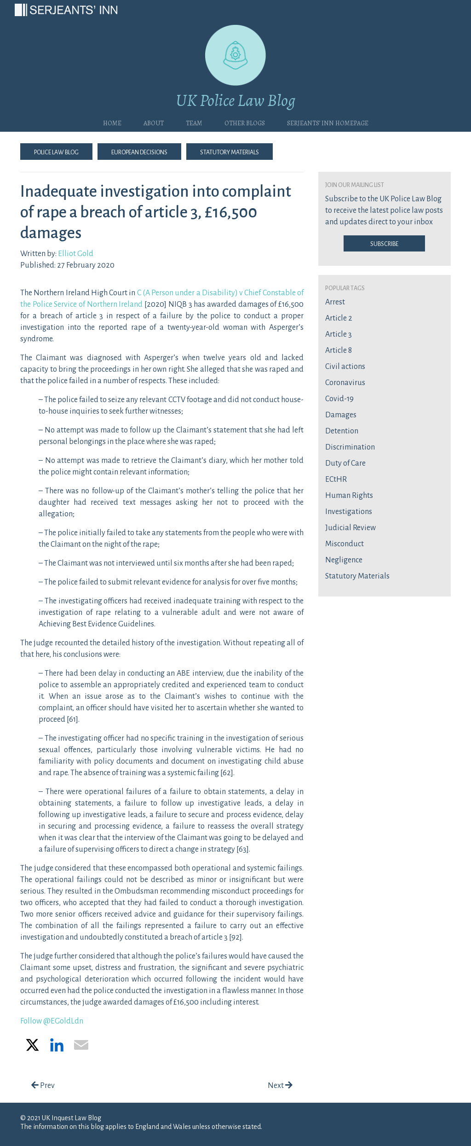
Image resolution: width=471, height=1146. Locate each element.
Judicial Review (350, 528)
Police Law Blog (56, 151)
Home (112, 122)
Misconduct (344, 544)
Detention (341, 431)
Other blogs (244, 122)
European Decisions (139, 151)
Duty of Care (345, 463)
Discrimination (350, 447)
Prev (43, 1086)
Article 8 (338, 350)
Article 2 (338, 318)
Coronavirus (345, 383)
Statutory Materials (229, 151)
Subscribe (384, 243)
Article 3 (338, 334)
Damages (340, 415)
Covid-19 (339, 399)
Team (194, 122)
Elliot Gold (75, 254)
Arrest (335, 302)
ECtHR (336, 479)
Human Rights (349, 495)
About (154, 122)
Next (280, 1086)
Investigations (348, 512)
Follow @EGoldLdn (51, 1021)
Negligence (343, 560)
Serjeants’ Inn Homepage (327, 122)
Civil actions (345, 367)
